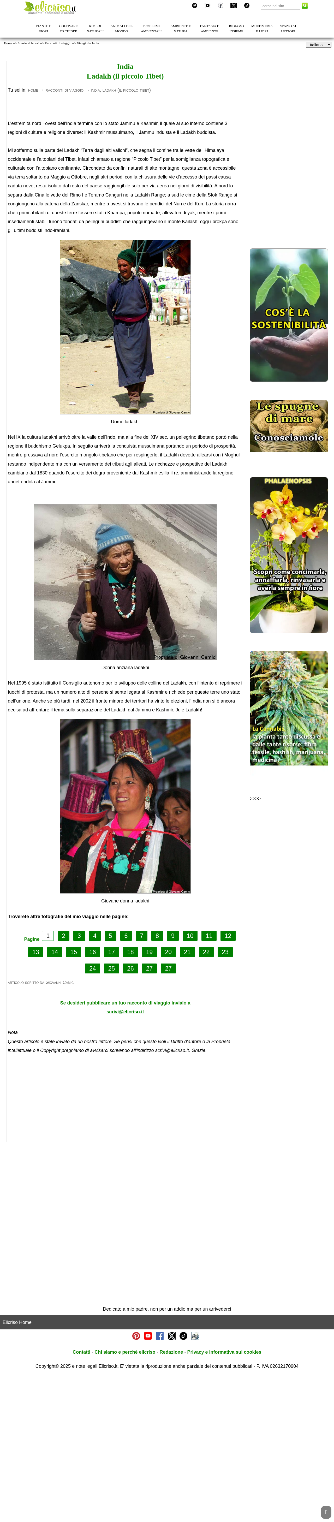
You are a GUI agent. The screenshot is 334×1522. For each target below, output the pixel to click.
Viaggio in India (88, 43)
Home (8, 43)
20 (168, 1098)
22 (206, 1098)
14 (54, 1098)
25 (111, 1114)
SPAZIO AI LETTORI (288, 28)
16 (92, 1098)
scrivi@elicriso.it (125, 1158)
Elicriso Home (17, 1468)
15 (73, 1098)
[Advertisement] (119, 146)
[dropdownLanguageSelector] (318, 44)
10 (190, 1082)
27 (149, 1114)
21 (187, 1098)
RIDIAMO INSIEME (236, 28)
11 (209, 1082)
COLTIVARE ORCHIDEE (68, 28)
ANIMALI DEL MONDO (122, 28)
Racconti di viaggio (58, 43)
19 (149, 1098)
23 (225, 1098)
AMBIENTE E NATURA (180, 28)
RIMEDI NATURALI (95, 28)
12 (228, 1082)
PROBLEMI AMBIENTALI (151, 28)
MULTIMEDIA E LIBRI (262, 28)
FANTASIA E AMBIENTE (209, 28)
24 (92, 1114)
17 (111, 1098)
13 (35, 1098)
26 (130, 1114)
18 (130, 1098)
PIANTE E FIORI (43, 28)
